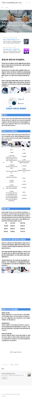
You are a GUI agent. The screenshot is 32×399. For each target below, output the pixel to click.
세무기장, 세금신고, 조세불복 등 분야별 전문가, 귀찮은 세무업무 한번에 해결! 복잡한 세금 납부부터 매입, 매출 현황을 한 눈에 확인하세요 (12, 42)
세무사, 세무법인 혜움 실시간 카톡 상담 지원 (11, 39)
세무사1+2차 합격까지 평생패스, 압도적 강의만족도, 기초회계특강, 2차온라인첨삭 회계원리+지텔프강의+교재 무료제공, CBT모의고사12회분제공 (12, 51)
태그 (7, 7)
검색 (26, 3)
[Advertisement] (16, 290)
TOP (29, 395)
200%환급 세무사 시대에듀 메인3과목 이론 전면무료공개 (11, 49)
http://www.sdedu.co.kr (8, 47)
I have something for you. (12, 3)
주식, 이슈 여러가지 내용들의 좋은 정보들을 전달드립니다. (12, 375)
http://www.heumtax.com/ (9, 37)
